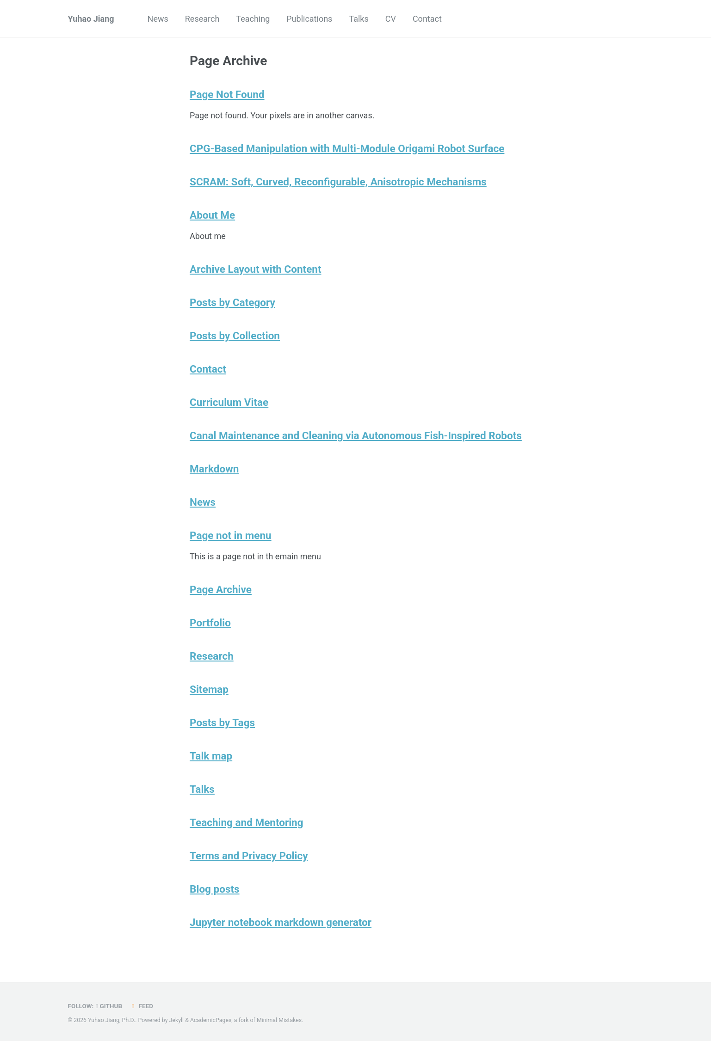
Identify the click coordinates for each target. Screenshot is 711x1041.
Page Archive (221, 589)
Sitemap (209, 689)
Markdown (214, 469)
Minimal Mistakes (279, 1020)
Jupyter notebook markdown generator (280, 922)
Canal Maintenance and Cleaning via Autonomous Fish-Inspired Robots (356, 435)
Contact (427, 19)
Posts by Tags (222, 722)
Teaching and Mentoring (246, 822)
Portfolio (210, 623)
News (158, 19)
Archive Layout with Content (255, 269)
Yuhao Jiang (91, 19)
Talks (358, 19)
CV (390, 19)
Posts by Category (232, 302)
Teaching (253, 19)
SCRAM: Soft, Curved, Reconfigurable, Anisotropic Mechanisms (338, 182)
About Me (212, 215)
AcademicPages (210, 1020)
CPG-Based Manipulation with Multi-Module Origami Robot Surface (347, 148)
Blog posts (215, 889)
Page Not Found (227, 94)
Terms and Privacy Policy (249, 856)
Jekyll (176, 1020)
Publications (309, 19)
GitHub (109, 1006)
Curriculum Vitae (229, 402)
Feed (141, 1006)
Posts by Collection (235, 336)
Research (202, 19)
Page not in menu (231, 535)
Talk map (211, 756)
